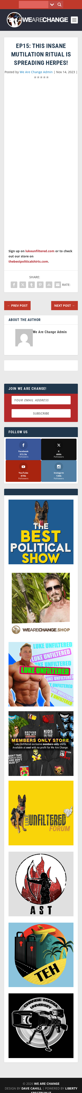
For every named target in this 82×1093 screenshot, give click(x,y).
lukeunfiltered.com (39, 251)
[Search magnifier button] (59, 4)
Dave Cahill (31, 1088)
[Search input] (34, 4)
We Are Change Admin (36, 72)
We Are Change (46, 1083)
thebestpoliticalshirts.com (28, 261)
